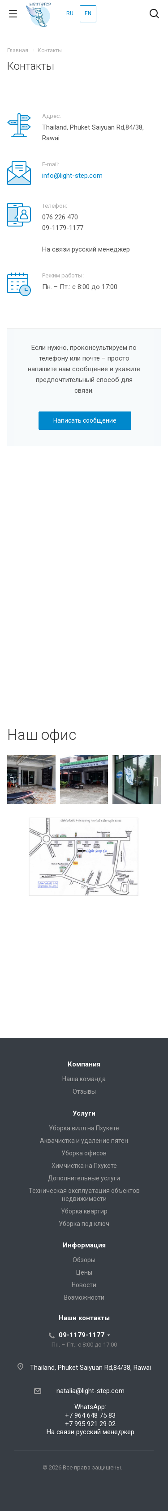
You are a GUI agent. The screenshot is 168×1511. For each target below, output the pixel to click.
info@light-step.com (72, 176)
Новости (84, 1285)
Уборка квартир (84, 1211)
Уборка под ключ (84, 1223)
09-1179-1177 (81, 1335)
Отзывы (84, 1091)
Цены (84, 1272)
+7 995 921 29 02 (90, 1424)
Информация (84, 1245)
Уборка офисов (84, 1153)
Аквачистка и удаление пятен (84, 1140)
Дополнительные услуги (84, 1178)
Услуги (84, 1113)
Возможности (84, 1297)
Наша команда (84, 1079)
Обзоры (84, 1259)
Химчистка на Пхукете (84, 1165)
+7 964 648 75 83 (90, 1415)
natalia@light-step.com (90, 1391)
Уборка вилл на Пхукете (84, 1128)
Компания (84, 1064)
